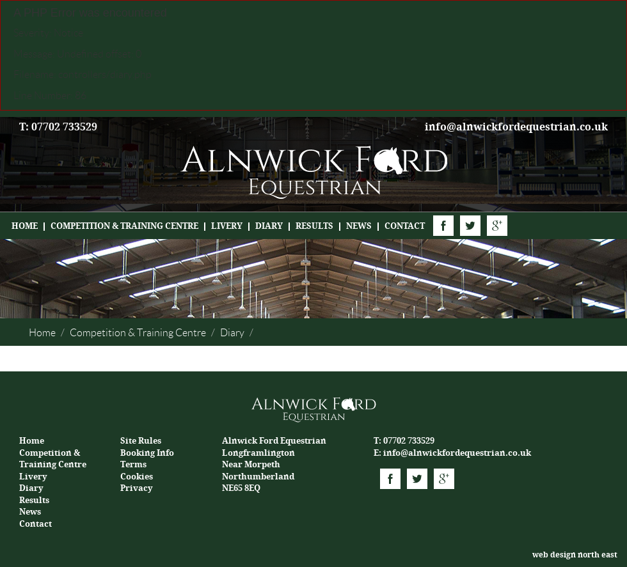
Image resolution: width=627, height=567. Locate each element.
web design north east (574, 554)
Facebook (443, 225)
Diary (269, 226)
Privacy (136, 488)
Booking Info (147, 453)
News (359, 226)
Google (497, 225)
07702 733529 (408, 441)
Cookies (136, 476)
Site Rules (140, 441)
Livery (226, 226)
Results (314, 226)
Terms (133, 464)
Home (25, 226)
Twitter (470, 225)
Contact (405, 226)
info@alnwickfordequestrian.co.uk (516, 127)
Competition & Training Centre (124, 226)
